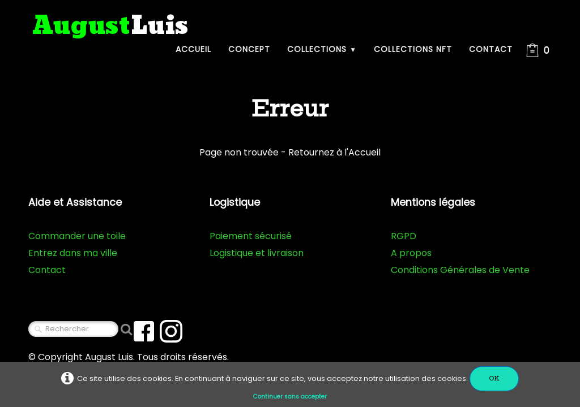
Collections (322, 49)
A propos (411, 252)
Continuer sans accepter (290, 396)
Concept (249, 49)
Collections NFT (413, 49)
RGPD (403, 236)
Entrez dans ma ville (72, 252)
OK (494, 378)
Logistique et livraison (257, 252)
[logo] (110, 26)
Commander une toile (77, 236)
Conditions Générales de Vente (460, 269)
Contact (491, 49)
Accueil (193, 49)
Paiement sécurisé (251, 236)
